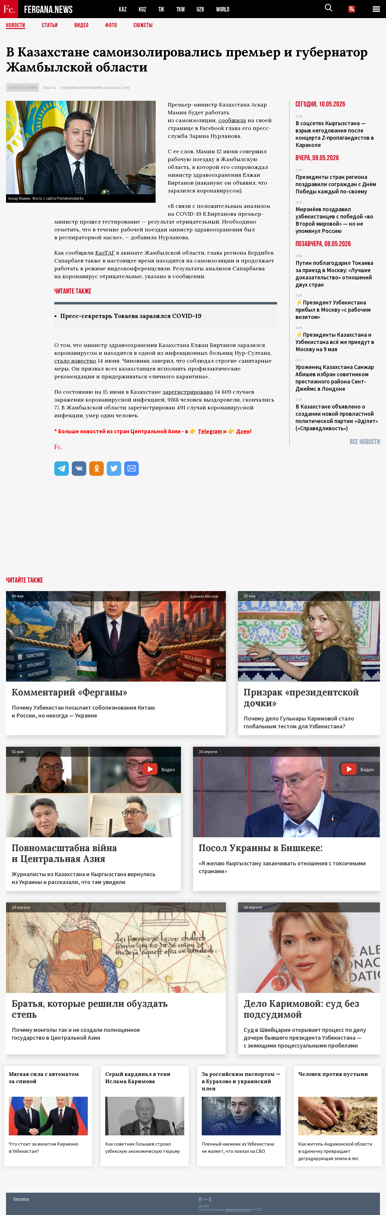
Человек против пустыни (335, 1074)
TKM (181, 9)
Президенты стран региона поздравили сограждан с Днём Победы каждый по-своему (336, 184)
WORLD (225, 9)
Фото (111, 26)
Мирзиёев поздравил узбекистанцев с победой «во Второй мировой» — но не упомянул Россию (334, 219)
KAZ (123, 9)
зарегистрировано (188, 391)
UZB (202, 9)
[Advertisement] (193, 531)
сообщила (232, 120)
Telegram (210, 431)
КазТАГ (105, 252)
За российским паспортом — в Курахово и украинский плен (241, 1081)
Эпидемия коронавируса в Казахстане (95, 87)
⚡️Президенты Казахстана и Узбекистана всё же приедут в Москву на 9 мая (335, 342)
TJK (162, 9)
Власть (49, 87)
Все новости (365, 441)
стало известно (75, 360)
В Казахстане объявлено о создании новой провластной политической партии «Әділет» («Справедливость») (337, 417)
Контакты (21, 1197)
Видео (81, 26)
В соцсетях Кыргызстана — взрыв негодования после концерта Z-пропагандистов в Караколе (335, 133)
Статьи (50, 26)
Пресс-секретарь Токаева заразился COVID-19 (133, 316)
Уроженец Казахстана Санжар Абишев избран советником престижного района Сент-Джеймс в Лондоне (335, 377)
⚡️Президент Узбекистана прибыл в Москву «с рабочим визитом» (333, 309)
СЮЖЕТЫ (143, 26)
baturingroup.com (238, 1208)
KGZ (143, 9)
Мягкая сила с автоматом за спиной (46, 1078)
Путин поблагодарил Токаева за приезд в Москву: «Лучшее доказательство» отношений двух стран (334, 273)
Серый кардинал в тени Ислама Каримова (139, 1078)
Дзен (243, 431)
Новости (15, 26)
